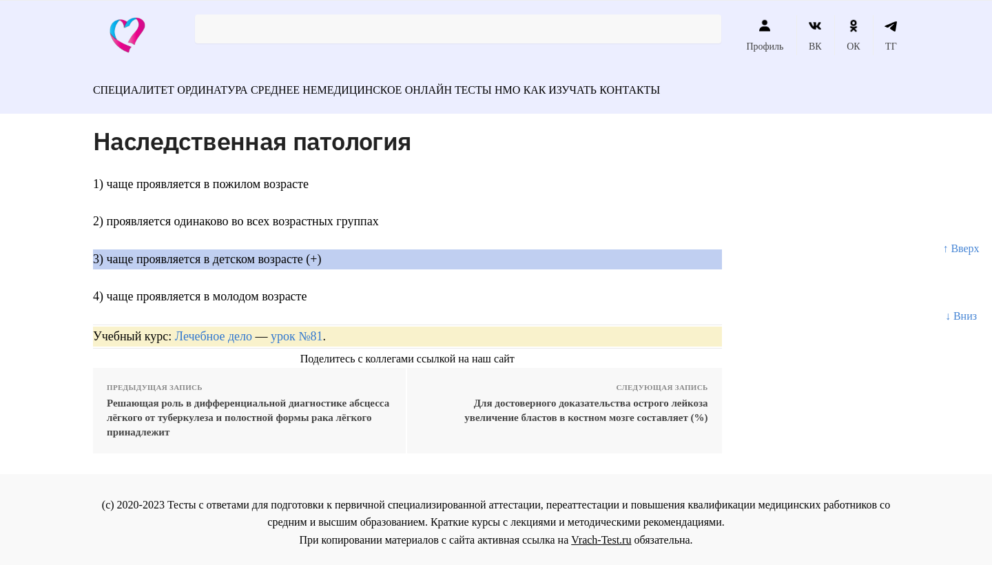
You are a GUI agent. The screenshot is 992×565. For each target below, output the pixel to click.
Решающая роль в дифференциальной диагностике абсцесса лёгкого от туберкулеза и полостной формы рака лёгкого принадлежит (248, 411)
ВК (815, 35)
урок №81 (296, 329)
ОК (853, 35)
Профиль (764, 35)
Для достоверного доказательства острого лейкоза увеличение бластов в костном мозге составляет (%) (585, 403)
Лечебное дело (213, 329)
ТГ (891, 35)
